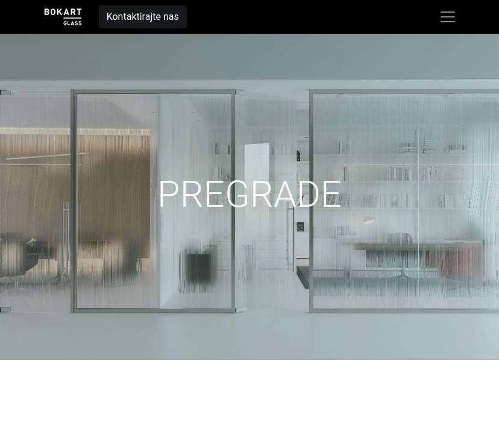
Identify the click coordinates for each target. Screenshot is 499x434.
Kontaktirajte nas (143, 16)
